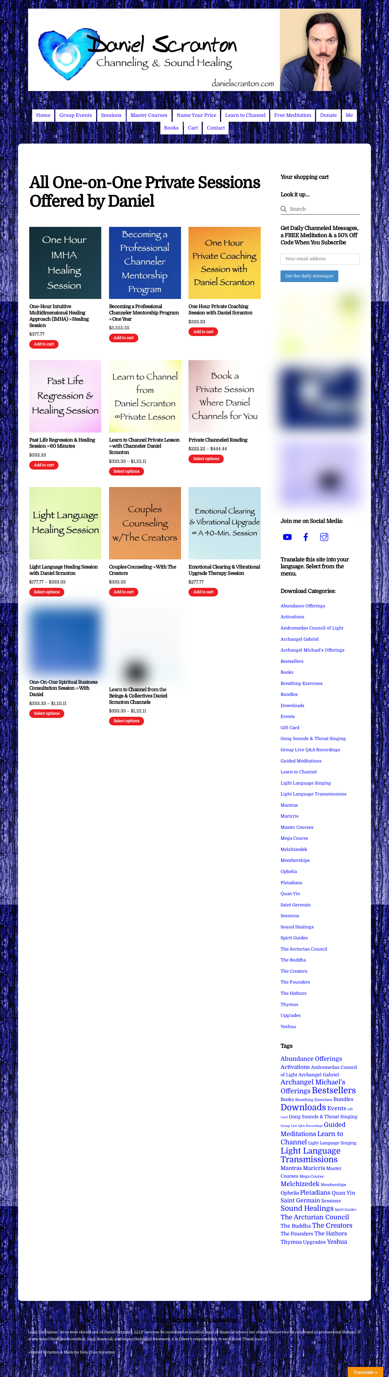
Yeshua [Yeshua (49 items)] (337, 1241)
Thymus (289, 1004)
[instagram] (325, 537)
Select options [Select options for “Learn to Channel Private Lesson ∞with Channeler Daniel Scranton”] (126, 471)
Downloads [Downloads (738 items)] (303, 1107)
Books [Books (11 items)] (287, 1099)
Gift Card (290, 727)
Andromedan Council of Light (312, 628)
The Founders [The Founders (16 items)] (297, 1234)
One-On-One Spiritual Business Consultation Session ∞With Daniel (63, 688)
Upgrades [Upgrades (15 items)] (314, 1242)
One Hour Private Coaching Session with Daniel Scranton (220, 310)
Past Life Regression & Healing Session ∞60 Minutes (62, 443)
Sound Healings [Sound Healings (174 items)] (307, 1208)
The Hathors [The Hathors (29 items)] (330, 1234)
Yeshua (288, 1026)
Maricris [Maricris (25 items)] (314, 1168)
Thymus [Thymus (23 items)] (291, 1242)
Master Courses (149, 115)
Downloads (292, 705)
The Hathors (294, 993)
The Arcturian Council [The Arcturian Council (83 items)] (315, 1217)
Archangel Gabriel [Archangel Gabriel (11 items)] (318, 1074)
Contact (216, 128)
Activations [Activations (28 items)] (295, 1067)
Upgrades (291, 1015)
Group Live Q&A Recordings (310, 749)
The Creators (294, 971)
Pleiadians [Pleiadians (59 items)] (315, 1192)
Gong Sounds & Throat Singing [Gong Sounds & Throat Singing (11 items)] (323, 1116)
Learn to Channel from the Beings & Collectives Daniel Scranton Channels (138, 696)
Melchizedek (294, 849)
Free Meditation (292, 115)
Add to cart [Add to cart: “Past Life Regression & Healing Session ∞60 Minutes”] (44, 465)
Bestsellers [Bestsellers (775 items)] (334, 1090)
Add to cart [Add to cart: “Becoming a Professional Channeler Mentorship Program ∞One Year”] (124, 338)
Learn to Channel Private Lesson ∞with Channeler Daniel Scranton (144, 446)
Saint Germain (296, 904)
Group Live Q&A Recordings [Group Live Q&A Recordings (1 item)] (302, 1126)
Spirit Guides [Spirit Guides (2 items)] (345, 1210)
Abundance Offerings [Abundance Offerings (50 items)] (311, 1058)
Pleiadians (291, 882)
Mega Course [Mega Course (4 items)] (311, 1176)
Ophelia (289, 871)
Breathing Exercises (302, 683)
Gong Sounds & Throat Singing (313, 738)
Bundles (289, 694)
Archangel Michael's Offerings (313, 650)
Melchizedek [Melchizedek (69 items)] (300, 1183)
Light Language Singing (306, 783)
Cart (193, 128)
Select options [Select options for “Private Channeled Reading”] (206, 459)
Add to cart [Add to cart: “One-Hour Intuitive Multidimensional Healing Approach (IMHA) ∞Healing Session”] (44, 344)
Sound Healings (297, 927)
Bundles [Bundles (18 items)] (343, 1099)
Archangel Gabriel (300, 639)
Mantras (289, 805)
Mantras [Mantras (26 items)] (291, 1168)
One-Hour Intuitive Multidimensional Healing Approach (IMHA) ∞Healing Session (59, 316)
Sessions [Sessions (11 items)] (331, 1201)
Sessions (111, 115)
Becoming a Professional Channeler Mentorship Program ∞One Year (144, 313)
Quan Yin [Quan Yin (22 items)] (343, 1193)
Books (171, 128)
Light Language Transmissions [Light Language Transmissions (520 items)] (311, 1155)
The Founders (295, 982)
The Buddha (293, 960)
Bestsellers (292, 661)
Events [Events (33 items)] (336, 1108)
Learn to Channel (245, 115)
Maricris (290, 816)
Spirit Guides (294, 937)
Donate (328, 115)
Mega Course (294, 838)
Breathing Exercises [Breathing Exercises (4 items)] (313, 1100)
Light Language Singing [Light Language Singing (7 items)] (332, 1143)
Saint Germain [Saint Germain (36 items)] (300, 1200)
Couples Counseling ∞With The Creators (142, 570)
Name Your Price (196, 115)
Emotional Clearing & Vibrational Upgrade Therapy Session (224, 570)
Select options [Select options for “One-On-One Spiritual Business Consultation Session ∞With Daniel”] (47, 713)
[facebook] (307, 537)
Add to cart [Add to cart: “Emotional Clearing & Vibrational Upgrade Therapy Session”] (203, 592)
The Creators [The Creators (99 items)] (332, 1225)
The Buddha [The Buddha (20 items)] (296, 1226)
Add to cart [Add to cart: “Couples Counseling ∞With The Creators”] (124, 592)
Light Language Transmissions (314, 794)
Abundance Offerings (303, 606)
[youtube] (288, 537)
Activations (292, 616)
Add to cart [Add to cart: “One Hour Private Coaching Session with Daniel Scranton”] (203, 332)
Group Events (75, 115)
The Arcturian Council (304, 949)
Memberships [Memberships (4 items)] (333, 1185)
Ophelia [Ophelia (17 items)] (290, 1193)
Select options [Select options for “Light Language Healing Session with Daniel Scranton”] (47, 592)
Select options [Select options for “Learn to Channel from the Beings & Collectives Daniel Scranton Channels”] (126, 721)
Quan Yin (290, 893)
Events (288, 716)
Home (43, 115)
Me (349, 115)
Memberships (295, 860)
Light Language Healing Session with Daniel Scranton (63, 570)
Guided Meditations (301, 761)
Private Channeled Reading (217, 440)
